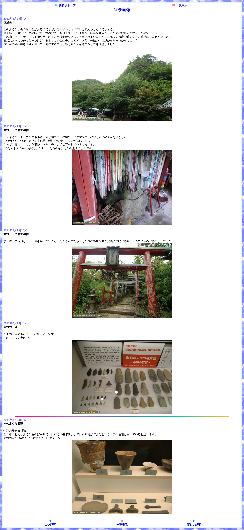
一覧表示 (179, 5)
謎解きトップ (65, 5)
